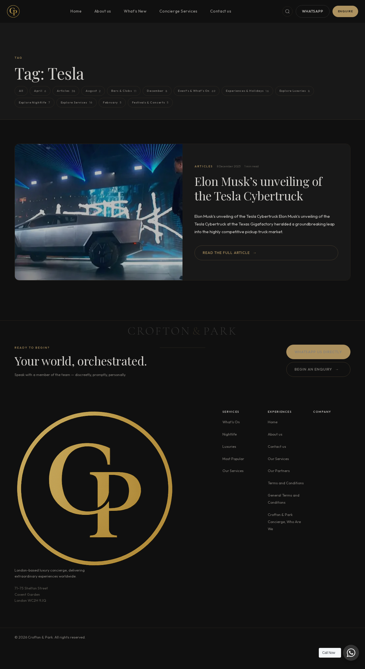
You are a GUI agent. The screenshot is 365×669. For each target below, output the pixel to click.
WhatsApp (312, 11)
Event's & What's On (196, 91)
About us (102, 11)
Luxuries (229, 446)
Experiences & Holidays (247, 91)
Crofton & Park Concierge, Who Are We (284, 521)
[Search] (287, 11)
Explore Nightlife (34, 102)
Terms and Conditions (286, 483)
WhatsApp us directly (318, 352)
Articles (66, 91)
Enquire (345, 11)
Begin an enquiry (317, 370)
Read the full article (230, 253)
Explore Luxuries (294, 91)
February (112, 102)
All (21, 91)
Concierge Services (178, 11)
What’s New (135, 11)
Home (76, 11)
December (157, 91)
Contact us (221, 11)
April (40, 91)
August (93, 91)
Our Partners (279, 470)
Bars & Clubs (124, 91)
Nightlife (229, 434)
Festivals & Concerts (150, 102)
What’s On (231, 422)
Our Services (233, 470)
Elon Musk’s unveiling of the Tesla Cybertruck (258, 188)
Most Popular (233, 458)
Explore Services (76, 102)
